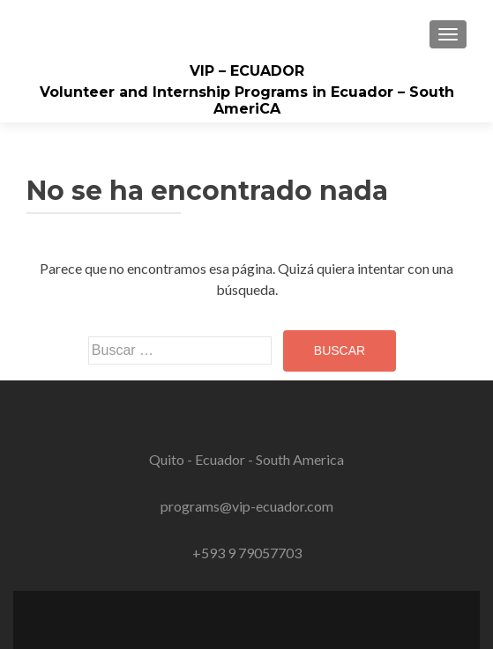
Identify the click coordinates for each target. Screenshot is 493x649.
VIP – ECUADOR (247, 71)
